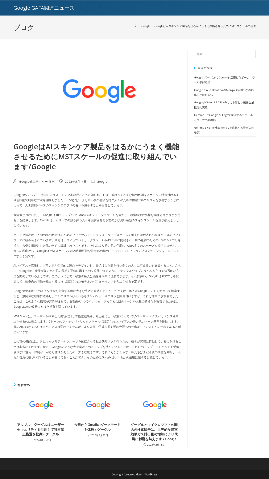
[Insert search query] (225, 54)
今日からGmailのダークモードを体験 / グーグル (97, 427)
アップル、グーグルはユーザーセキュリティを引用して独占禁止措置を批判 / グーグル (40, 429)
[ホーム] (135, 26)
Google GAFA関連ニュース (44, 7)
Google (102, 182)
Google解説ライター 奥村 (37, 182)
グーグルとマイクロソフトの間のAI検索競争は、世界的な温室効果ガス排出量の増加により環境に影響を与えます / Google (154, 431)
